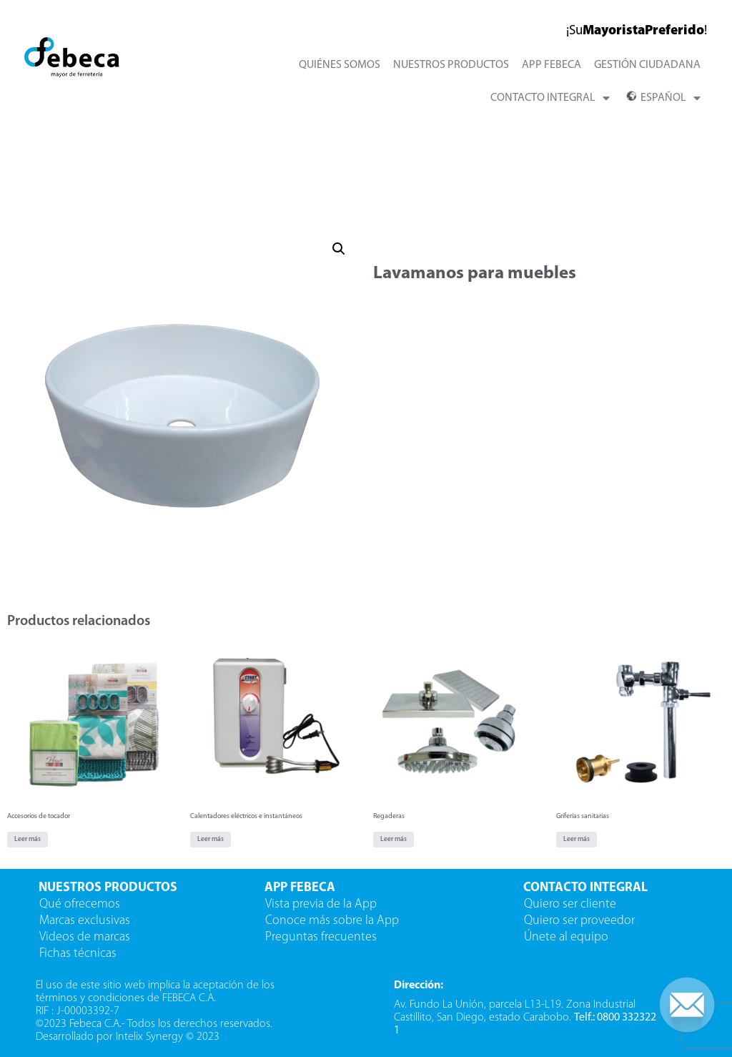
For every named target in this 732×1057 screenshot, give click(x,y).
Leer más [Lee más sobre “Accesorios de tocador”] (27, 839)
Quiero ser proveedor (581, 921)
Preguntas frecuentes (321, 937)
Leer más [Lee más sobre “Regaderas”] (393, 839)
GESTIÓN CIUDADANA (647, 65)
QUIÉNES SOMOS (339, 65)
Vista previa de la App (321, 904)
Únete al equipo (567, 937)
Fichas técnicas (78, 953)
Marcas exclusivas (84, 921)
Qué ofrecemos (79, 904)
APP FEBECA (551, 65)
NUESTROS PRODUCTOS (451, 65)
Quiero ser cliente (571, 904)
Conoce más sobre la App (332, 921)
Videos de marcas (84, 937)
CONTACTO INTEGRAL (550, 98)
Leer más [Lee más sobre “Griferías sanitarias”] (576, 839)
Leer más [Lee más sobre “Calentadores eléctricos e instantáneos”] (210, 839)
